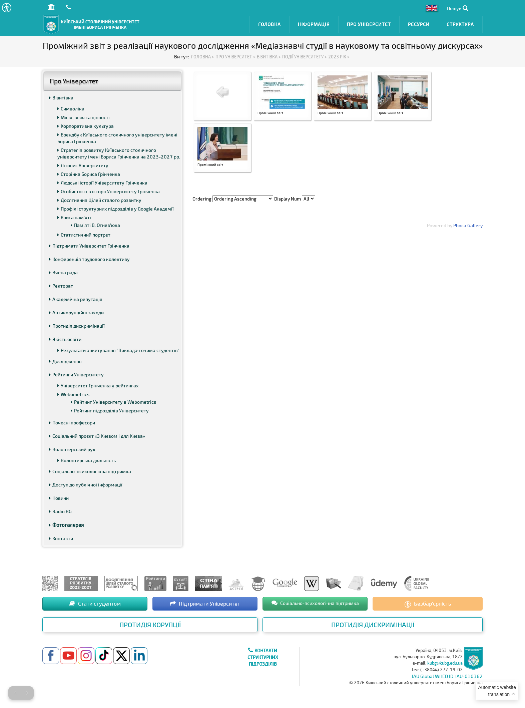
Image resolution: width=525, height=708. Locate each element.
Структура (460, 24)
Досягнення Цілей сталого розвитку (99, 200)
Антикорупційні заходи (76, 312)
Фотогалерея (66, 525)
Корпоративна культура (85, 126)
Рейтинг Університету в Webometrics (113, 402)
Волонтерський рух (72, 449)
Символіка (70, 108)
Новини (59, 498)
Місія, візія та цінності (83, 117)
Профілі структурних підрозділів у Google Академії (115, 209)
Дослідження (65, 361)
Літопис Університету (82, 165)
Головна (269, 24)
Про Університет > (235, 56)
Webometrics (73, 394)
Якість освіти (65, 339)
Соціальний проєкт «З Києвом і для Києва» (97, 436)
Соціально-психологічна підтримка (90, 471)
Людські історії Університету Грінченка (102, 183)
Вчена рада (63, 272)
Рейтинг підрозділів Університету (110, 410)
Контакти (61, 538)
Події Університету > (304, 56)
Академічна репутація (75, 299)
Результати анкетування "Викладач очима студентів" (118, 350)
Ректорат (61, 286)
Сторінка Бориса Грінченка (88, 174)
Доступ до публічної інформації (85, 484)
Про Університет (369, 24)
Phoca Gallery (468, 225)
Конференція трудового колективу (89, 259)
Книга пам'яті (74, 217)
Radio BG (60, 511)
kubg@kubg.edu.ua (445, 663)
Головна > (202, 56)
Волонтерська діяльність (86, 460)
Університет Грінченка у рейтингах (98, 385)
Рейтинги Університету (76, 374)
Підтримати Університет (205, 603)
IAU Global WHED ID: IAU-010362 (447, 676)
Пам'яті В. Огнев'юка (95, 225)
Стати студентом (95, 603)
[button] (6, 7)
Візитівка (61, 97)
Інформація (314, 24)
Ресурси (419, 24)
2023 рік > (339, 56)
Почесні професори (72, 422)
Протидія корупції (150, 625)
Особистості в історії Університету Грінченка (108, 191)
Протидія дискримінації (77, 326)
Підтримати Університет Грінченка (89, 246)
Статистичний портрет (83, 235)
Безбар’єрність (428, 604)
